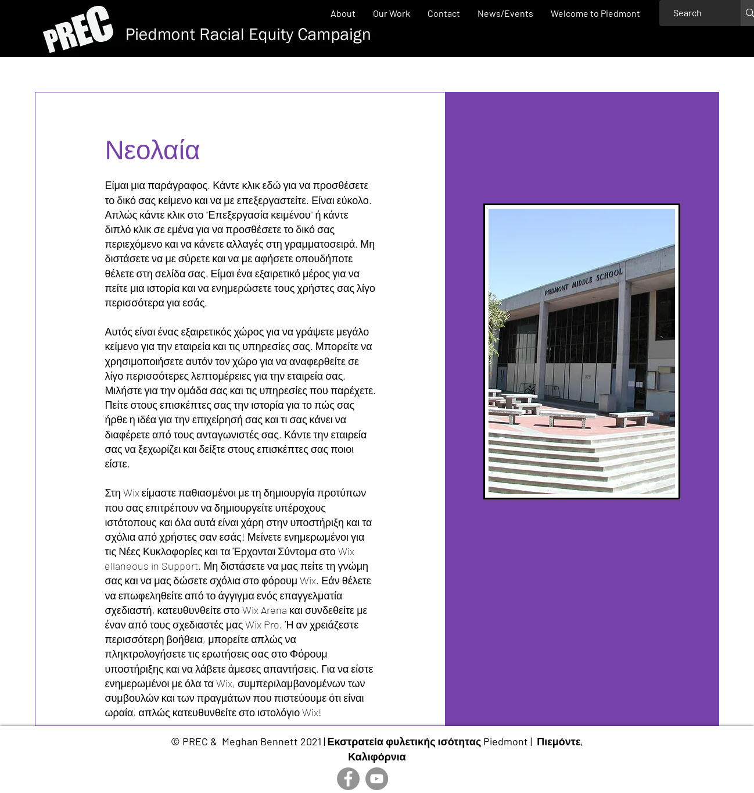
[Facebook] (348, 778)
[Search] (687, 13)
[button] (391, 13)
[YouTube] (376, 778)
